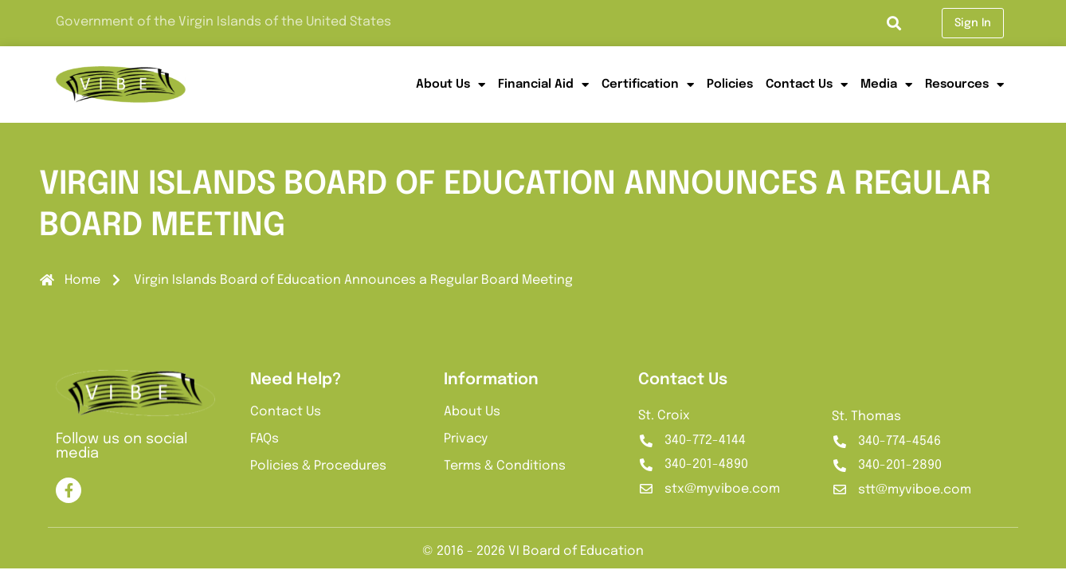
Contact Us (807, 85)
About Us (450, 85)
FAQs (264, 439)
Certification (648, 85)
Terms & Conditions (505, 466)
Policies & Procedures (318, 466)
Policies (730, 84)
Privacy (466, 439)
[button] (893, 23)
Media (886, 85)
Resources (964, 85)
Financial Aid (543, 85)
